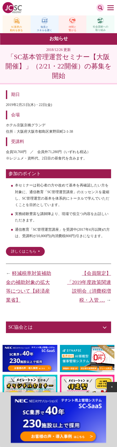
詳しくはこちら (23, 251)
